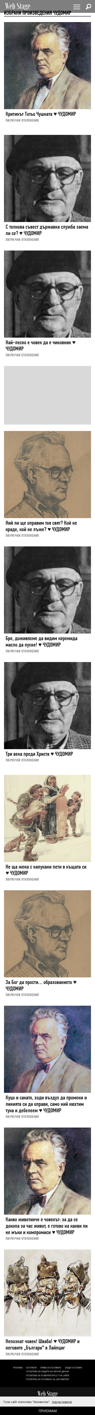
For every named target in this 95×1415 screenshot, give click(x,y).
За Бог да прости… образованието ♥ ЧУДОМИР (41, 985)
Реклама (17, 1367)
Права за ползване (50, 1367)
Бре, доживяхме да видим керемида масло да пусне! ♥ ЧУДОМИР (41, 641)
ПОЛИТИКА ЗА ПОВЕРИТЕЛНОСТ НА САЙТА (47, 1375)
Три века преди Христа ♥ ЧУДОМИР (39, 754)
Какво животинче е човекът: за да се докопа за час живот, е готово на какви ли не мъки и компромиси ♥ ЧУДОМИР (47, 1225)
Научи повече (62, 1402)
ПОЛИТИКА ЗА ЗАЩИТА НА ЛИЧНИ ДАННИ (47, 1371)
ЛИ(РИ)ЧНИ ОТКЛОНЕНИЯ (22, 120)
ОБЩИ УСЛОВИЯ (73, 1367)
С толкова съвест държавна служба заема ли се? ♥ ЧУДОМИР (47, 229)
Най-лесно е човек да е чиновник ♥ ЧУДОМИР (41, 345)
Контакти (31, 1367)
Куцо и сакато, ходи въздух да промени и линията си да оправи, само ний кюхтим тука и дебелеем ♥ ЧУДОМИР (46, 1103)
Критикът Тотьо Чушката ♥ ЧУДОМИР (41, 114)
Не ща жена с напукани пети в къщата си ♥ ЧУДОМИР (46, 869)
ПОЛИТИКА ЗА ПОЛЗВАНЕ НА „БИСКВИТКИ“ (47, 1379)
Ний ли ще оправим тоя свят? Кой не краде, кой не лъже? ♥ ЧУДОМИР (41, 526)
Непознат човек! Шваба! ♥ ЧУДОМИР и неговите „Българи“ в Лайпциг (43, 1344)
